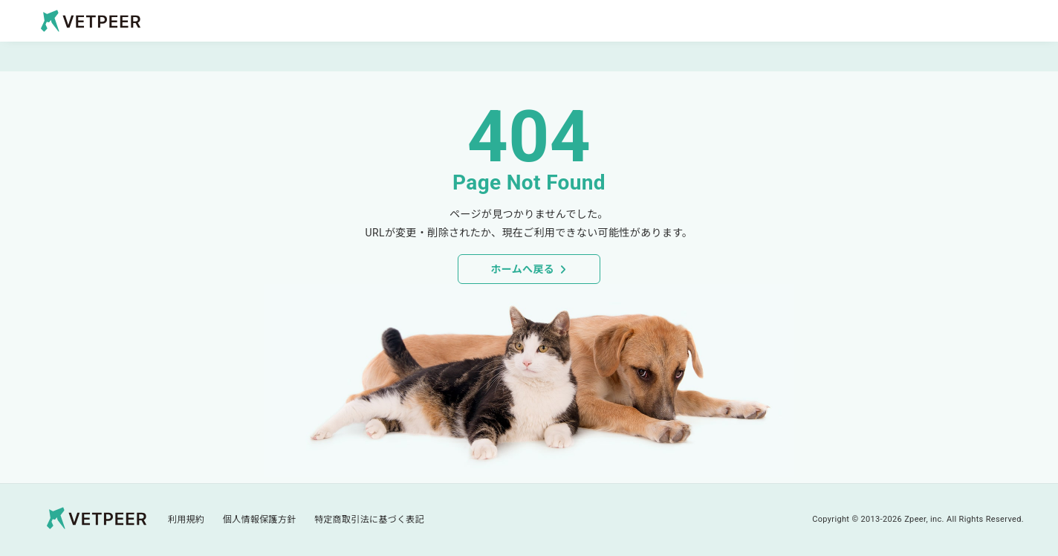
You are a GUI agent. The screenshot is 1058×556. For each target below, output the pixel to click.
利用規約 (186, 519)
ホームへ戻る (522, 269)
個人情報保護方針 (259, 519)
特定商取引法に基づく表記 (369, 519)
